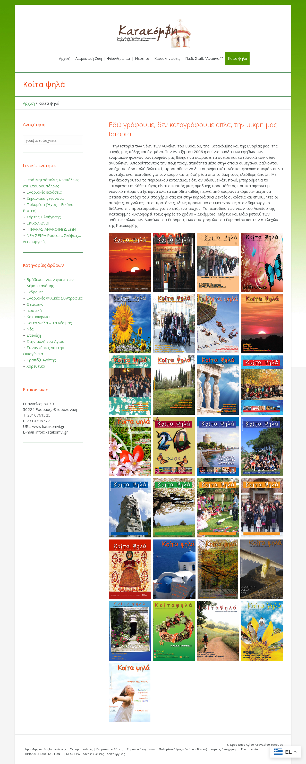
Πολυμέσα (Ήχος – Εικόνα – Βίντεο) (183, 749)
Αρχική (29, 103)
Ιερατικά (34, 310)
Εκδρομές (35, 291)
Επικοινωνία (38, 223)
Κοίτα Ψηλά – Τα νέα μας (49, 322)
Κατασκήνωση (39, 316)
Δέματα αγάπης (40, 285)
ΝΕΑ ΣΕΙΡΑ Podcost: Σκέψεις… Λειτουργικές (95, 754)
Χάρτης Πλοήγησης (44, 216)
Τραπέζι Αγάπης (41, 359)
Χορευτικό (36, 366)
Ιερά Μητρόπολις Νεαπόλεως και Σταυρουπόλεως (58, 749)
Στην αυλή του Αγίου (45, 341)
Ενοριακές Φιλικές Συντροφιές (55, 298)
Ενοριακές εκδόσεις (44, 192)
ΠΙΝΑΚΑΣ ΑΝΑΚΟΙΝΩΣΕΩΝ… (53, 229)
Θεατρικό (35, 304)
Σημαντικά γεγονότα (45, 198)
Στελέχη (34, 335)
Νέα (30, 328)
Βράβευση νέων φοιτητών (50, 279)
